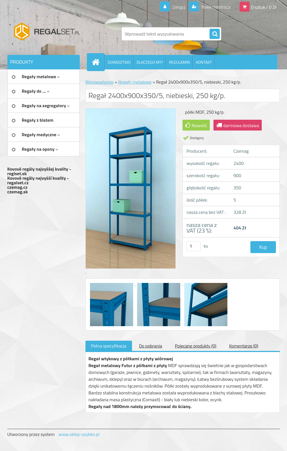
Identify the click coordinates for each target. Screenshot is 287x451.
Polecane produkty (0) (195, 345)
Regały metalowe (135, 81)
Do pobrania (150, 345)
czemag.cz (17, 187)
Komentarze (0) (243, 345)
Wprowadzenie (99, 81)
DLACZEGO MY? (150, 62)
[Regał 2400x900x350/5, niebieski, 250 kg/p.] (112, 283)
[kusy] (194, 246)
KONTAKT (204, 62)
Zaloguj (175, 6)
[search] (215, 34)
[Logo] (46, 34)
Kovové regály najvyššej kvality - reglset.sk (39, 171)
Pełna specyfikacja (108, 345)
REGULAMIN (179, 62)
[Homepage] (98, 62)
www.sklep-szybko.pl (78, 434)
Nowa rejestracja (214, 6)
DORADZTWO (119, 62)
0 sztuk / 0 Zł (263, 6)
